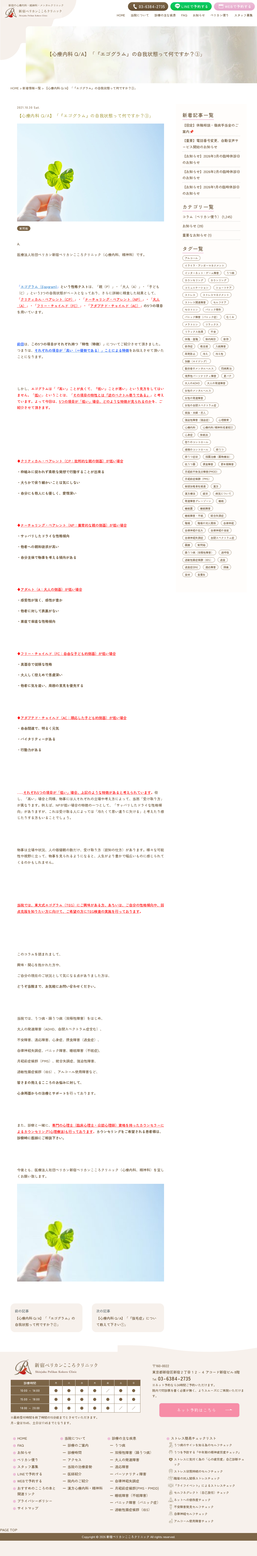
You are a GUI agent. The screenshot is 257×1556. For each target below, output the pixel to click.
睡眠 (221, 501)
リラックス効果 (194, 331)
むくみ (230, 317)
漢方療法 (190, 493)
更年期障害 (227, 464)
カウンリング (218, 280)
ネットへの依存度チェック (192, 1500)
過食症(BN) (191, 567)
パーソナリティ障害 (130, 1473)
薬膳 (187, 545)
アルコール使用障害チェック (194, 1521)
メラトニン (191, 324)
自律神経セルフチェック (191, 1514)
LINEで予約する (29, 1473)
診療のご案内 (78, 1445)
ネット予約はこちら (196, 1410)
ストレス (190, 295)
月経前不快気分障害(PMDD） (202, 471)
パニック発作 (213, 309)
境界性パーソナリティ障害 (200, 376)
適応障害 (210, 567)
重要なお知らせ (194, 235)
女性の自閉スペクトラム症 (200, 405)
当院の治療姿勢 (80, 1466)
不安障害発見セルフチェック (194, 1507)
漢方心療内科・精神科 (85, 1488)
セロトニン (191, 309)
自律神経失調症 (194, 538)
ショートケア (224, 287)
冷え (205, 354)
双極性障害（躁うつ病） (134, 1452)
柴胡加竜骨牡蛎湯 (195, 486)
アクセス (75, 1459)
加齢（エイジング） (196, 361)
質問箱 (23, 228)
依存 (226, 339)
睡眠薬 (189, 508)
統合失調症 (217, 515)
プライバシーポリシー (34, 1500)
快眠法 (204, 435)
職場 (187, 523)
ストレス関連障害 (195, 302)
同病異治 (226, 368)
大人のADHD (192, 383)
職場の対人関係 (207, 523)
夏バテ (228, 376)
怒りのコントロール (196, 442)
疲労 (205, 493)
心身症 (189, 435)
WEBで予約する (29, 1480)
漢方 (216, 486)
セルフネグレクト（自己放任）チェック (201, 1492)
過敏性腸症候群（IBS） (199, 560)
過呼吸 (225, 552)
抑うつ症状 (191, 456)
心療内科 (190, 427)
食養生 (201, 574)
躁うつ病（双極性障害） (199, 552)
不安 (213, 331)
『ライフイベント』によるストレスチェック (204, 1485)
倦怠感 (204, 346)
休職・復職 (191, 339)
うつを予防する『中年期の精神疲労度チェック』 (207, 1452)
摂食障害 (208, 464)
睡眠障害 (205, 508)
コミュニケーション (196, 287)
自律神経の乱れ (194, 530)
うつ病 (230, 273)
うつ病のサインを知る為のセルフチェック (203, 1445)
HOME (22, 1438)
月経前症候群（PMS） (198, 479)
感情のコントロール (196, 449)
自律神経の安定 (220, 530)
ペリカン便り (27, 1459)
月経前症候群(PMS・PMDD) (137, 1488)
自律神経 (228, 523)
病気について (223, 493)
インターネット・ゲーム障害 (202, 273)
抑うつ (220, 449)
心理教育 (224, 420)
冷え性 (219, 354)
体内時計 (210, 339)
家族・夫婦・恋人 (195, 412)
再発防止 (190, 354)
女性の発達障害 (194, 398)
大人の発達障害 (216, 383)
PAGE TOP (8, 1529)
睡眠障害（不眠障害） (132, 1495)
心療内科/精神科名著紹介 (218, 427)
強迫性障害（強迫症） (198, 420)
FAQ (20, 1445)
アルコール (191, 258)
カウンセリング (194, 280)
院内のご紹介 (78, 1480)
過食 (222, 560)
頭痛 (226, 567)
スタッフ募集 (27, 1466)
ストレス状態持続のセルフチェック (198, 1471)
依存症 (189, 346)
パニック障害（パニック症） (202, 317)
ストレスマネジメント (216, 295)
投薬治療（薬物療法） (218, 456)
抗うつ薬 (190, 464)
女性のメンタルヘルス (198, 390)
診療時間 (75, 1452)
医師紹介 (75, 1473)
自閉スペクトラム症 (222, 538)
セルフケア (219, 302)
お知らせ (189, 225)
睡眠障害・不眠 (194, 515)
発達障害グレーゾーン (198, 501)
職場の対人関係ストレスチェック (197, 1478)
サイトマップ (27, 1508)
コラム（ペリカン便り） (201, 216)
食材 (187, 574)
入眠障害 (220, 346)
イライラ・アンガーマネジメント (204, 265)
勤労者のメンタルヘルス (199, 368)
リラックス (212, 324)
